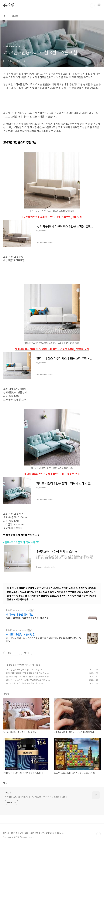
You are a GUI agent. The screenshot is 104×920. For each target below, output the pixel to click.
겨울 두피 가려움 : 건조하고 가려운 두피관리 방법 (26, 750)
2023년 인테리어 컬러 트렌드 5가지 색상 (22, 746)
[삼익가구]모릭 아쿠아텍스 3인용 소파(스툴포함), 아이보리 (52, 255)
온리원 (8, 5)
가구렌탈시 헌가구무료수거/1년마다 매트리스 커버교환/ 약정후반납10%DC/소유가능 (43, 716)
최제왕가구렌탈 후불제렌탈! (21, 711)
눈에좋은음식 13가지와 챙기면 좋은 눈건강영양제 (26, 753)
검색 (92, 5)
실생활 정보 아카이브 (15, 741)
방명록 (15, 15)
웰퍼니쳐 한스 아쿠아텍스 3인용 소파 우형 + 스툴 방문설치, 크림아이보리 (52, 426)
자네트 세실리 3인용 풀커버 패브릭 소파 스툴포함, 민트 (52, 551)
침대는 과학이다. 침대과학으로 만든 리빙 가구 (27, 695)
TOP (98, 911)
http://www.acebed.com (17, 687)
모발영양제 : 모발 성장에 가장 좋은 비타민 (23, 760)
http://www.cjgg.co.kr (16, 707)
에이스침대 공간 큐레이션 (19, 691)
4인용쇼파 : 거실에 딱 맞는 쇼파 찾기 (21, 619)
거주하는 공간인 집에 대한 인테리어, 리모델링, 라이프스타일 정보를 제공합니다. (37, 873)
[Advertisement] (52, 119)
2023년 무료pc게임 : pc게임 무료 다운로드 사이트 (26, 756)
